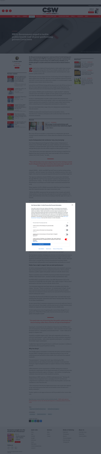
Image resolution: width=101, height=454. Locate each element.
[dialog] (50, 227)
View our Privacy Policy (57, 248)
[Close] (73, 205)
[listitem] (50, 222)
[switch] (66, 225)
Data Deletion (41, 248)
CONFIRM (41, 244)
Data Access (48, 248)
